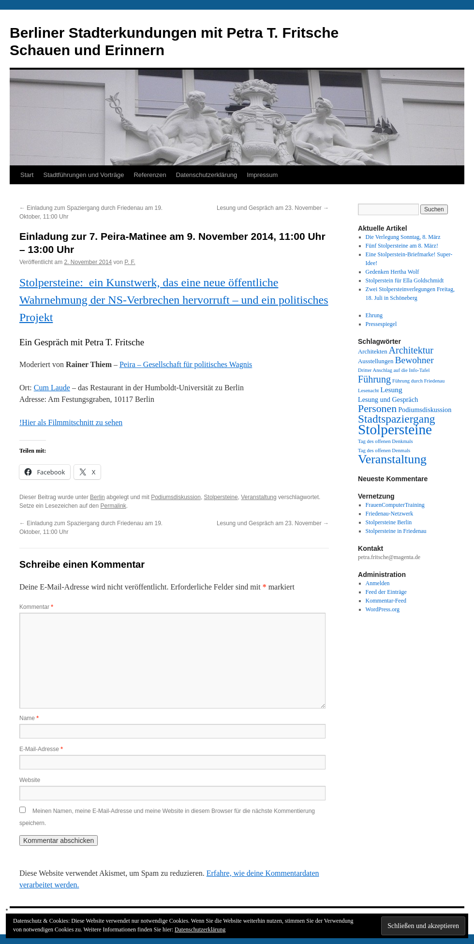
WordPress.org (383, 609)
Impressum (262, 174)
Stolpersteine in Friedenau (396, 531)
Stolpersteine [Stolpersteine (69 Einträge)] (395, 429)
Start (26, 174)
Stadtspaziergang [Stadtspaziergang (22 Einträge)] (396, 419)
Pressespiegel (381, 324)
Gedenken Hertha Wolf (392, 271)
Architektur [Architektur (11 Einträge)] (411, 350)
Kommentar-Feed (386, 600)
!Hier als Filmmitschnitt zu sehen (70, 422)
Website (29, 780)
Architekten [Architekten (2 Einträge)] (372, 351)
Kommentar (36, 607)
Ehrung (374, 315)
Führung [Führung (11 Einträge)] (374, 379)
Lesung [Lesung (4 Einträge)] (391, 389)
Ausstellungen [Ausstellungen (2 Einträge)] (375, 361)
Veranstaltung (258, 497)
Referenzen (149, 174)
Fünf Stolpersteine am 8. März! (402, 245)
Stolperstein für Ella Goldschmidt (405, 280)
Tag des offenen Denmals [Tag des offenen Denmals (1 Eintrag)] (384, 450)
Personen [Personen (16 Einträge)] (377, 408)
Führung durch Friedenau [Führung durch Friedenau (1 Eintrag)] (418, 381)
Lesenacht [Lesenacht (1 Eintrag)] (368, 390)
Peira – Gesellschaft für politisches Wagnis (185, 364)
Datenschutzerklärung (206, 174)
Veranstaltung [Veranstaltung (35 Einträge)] (392, 459)
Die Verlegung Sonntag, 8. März (403, 237)
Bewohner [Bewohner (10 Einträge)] (414, 360)
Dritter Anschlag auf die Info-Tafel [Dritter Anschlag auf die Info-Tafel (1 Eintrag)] (394, 370)
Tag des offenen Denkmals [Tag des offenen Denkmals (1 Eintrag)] (385, 441)
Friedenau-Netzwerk (390, 513)
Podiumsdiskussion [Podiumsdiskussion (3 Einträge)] (424, 409)
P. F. (129, 262)
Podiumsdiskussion (176, 497)
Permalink (113, 505)
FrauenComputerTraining (395, 505)
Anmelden (378, 583)
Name (29, 718)
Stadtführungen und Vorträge (83, 174)
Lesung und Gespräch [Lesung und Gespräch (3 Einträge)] (388, 399)
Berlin (97, 497)
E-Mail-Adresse (41, 749)
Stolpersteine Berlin (389, 522)
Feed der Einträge (386, 592)
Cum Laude (52, 388)
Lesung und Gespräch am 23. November (273, 208)
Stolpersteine (221, 497)
